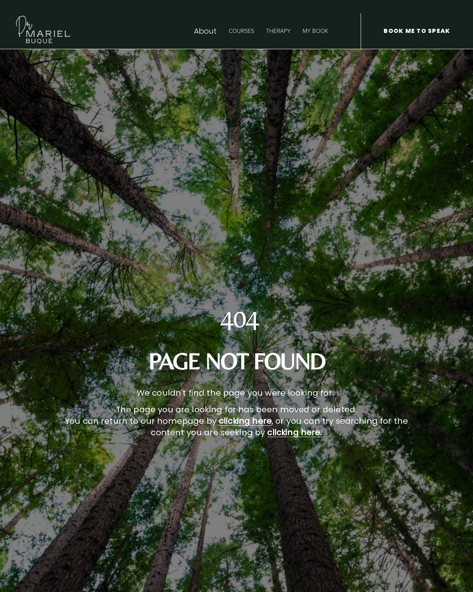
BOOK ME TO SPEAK (417, 31)
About (205, 30)
